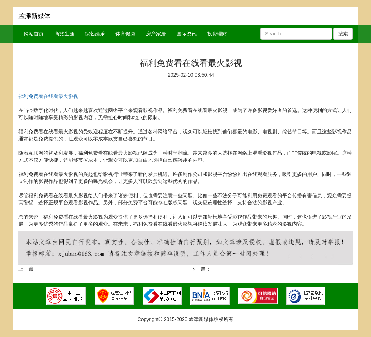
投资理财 (217, 34)
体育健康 (125, 34)
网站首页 (34, 34)
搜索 (343, 34)
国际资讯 (187, 34)
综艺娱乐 (95, 34)
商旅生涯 (64, 34)
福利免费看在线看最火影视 (48, 96)
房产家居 (156, 34)
